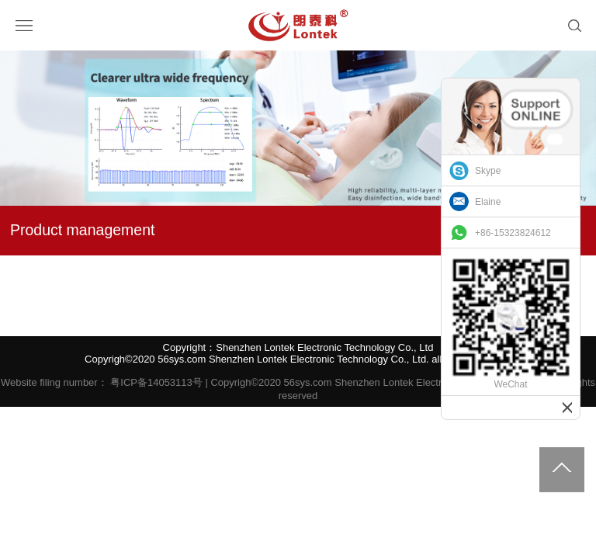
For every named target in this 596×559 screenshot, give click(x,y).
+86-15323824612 (513, 232)
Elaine (488, 201)
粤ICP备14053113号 (156, 382)
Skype (488, 170)
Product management (82, 229)
